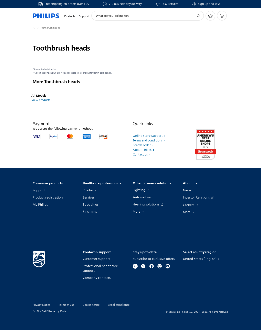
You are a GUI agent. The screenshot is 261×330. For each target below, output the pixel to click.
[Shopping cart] (222, 16)
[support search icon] (198, 15)
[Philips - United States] (36, 27)
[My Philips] (210, 16)
